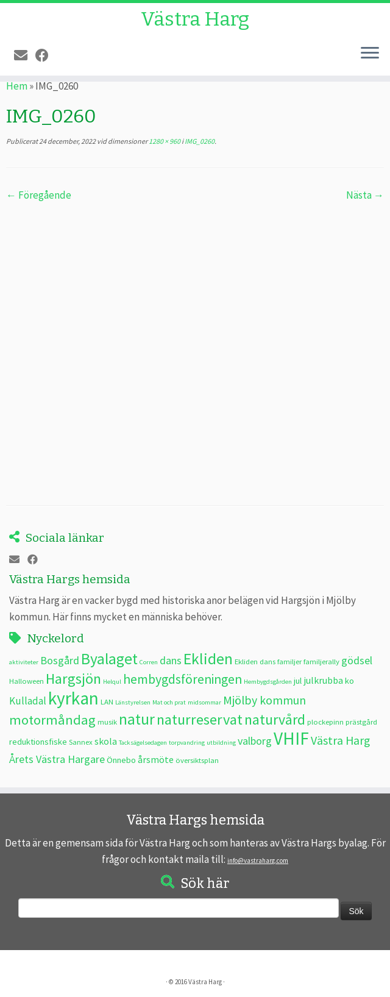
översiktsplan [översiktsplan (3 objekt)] (197, 760)
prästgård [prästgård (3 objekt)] (361, 721)
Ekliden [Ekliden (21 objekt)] (208, 659)
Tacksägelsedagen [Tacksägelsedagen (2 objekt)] (143, 743)
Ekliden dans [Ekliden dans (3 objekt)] (255, 661)
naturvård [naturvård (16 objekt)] (274, 720)
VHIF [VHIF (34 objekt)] (291, 738)
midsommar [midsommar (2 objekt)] (204, 702)
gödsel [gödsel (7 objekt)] (356, 660)
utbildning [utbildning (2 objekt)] (221, 743)
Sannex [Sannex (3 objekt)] (81, 742)
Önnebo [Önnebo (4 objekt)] (121, 759)
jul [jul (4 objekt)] (298, 680)
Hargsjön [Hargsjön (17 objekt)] (73, 678)
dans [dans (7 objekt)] (171, 660)
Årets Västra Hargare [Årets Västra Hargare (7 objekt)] (57, 759)
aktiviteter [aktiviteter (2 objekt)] (23, 662)
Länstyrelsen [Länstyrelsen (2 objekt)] (133, 702)
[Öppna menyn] (370, 53)
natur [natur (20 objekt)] (137, 719)
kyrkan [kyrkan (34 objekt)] (73, 698)
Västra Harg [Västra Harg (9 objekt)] (340, 740)
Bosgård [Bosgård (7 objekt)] (59, 660)
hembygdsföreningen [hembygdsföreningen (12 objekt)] (182, 679)
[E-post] (24, 55)
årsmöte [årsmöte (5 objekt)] (156, 759)
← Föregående (38, 195)
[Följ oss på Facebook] (46, 55)
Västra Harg (195, 19)
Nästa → (365, 195)
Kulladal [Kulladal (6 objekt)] (27, 701)
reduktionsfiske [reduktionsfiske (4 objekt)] (38, 741)
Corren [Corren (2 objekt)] (149, 662)
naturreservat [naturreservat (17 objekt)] (200, 719)
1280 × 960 (163, 141)
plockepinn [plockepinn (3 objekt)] (325, 721)
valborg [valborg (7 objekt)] (255, 741)
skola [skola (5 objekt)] (105, 741)
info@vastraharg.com (257, 860)
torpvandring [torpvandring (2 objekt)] (187, 743)
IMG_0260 (198, 141)
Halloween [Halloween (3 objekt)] (26, 681)
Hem (16, 86)
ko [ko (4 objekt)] (349, 680)
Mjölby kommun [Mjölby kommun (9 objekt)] (264, 700)
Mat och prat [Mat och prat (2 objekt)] (169, 702)
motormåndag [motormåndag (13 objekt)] (52, 719)
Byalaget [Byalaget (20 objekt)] (109, 659)
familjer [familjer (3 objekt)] (289, 661)
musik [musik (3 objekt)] (107, 721)
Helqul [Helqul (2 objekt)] (112, 682)
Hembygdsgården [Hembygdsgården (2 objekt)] (268, 682)
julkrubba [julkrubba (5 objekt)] (323, 680)
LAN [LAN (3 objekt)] (107, 701)
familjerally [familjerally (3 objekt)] (321, 661)
